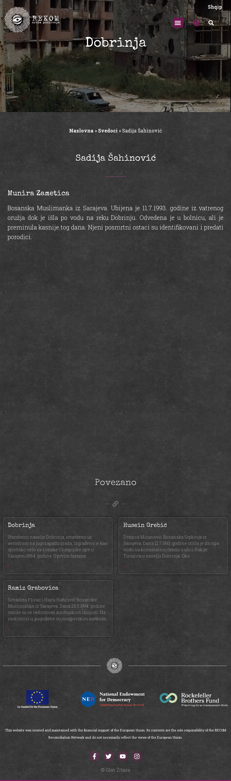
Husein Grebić (145, 526)
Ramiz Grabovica (33, 588)
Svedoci (108, 130)
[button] (178, 23)
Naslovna (81, 130)
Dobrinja (21, 526)
